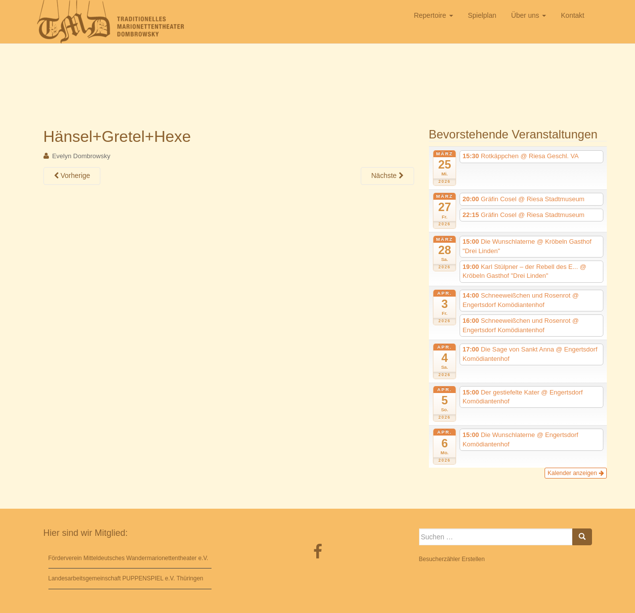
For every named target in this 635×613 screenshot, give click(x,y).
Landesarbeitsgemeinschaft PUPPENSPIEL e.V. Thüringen (126, 578)
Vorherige (72, 175)
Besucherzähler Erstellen (452, 559)
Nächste (387, 175)
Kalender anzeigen (575, 473)
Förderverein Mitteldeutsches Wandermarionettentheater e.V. (128, 558)
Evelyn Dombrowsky (81, 156)
